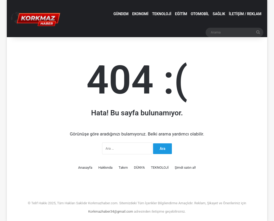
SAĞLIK (219, 14)
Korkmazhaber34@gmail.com (111, 211)
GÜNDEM (121, 14)
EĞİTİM (181, 14)
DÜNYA (139, 167)
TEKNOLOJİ (161, 14)
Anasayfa (85, 167)
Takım (123, 167)
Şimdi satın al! (185, 167)
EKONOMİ (140, 14)
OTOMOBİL (200, 14)
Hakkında (105, 167)
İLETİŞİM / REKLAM (245, 14)
